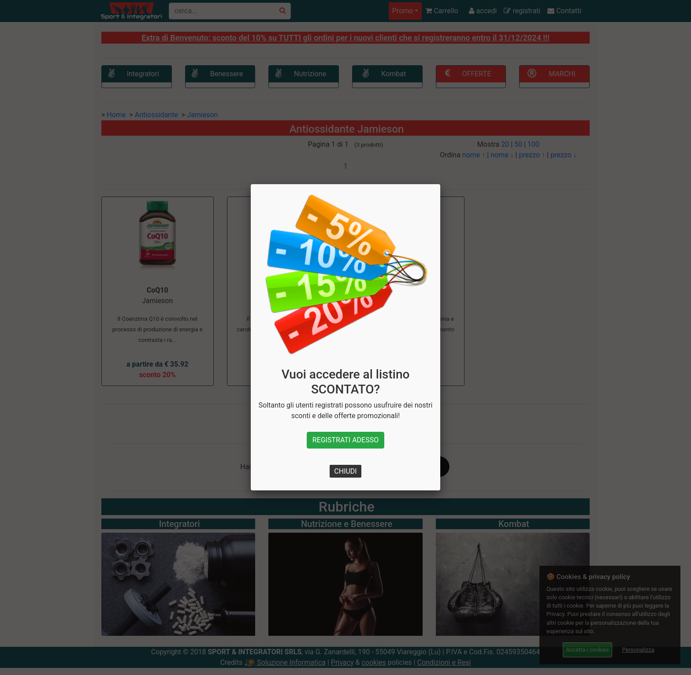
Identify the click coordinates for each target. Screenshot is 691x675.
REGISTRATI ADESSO (345, 440)
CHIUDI (345, 471)
